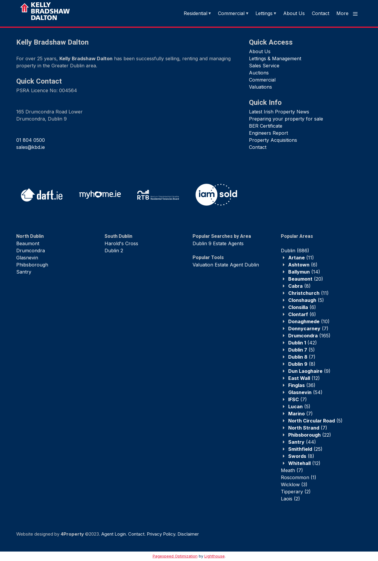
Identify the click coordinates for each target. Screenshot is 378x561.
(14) (304, 272)
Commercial (231, 13)
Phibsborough (32, 265)
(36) (301, 385)
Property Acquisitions (273, 140)
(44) (302, 442)
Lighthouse (214, 556)
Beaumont (27, 243)
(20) (305, 279)
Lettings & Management (275, 58)
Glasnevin (27, 258)
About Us (294, 13)
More (347, 13)
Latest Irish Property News (279, 112)
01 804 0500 (30, 140)
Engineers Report (268, 133)
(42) (302, 343)
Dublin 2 (114, 250)
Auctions (259, 73)
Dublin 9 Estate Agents (218, 243)
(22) (309, 435)
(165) (309, 336)
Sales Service (264, 66)
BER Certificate (265, 126)
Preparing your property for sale (286, 119)
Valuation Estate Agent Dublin (226, 265)
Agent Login (113, 534)
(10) (309, 321)
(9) (309, 371)
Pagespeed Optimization (175, 556)
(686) (295, 250)
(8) (299, 286)
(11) (301, 258)
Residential (195, 13)
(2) (296, 492)
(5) (306, 300)
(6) (302, 265)
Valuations (260, 87)
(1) (298, 477)
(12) (304, 378)
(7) (308, 328)
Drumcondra (30, 250)
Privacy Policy (161, 534)
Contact (320, 13)
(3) (294, 484)
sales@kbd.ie (30, 147)
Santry (23, 272)
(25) (305, 449)
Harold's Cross (121, 243)
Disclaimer (188, 534)
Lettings (264, 13)
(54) (305, 392)
